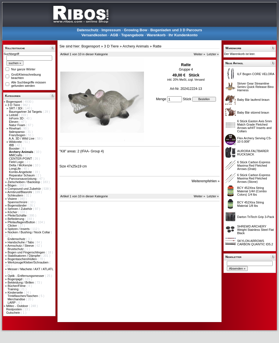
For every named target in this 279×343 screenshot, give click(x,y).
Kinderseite (16, 292)
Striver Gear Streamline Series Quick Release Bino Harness (255, 87)
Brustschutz (16, 249)
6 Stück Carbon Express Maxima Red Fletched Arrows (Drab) (253, 165)
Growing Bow (135, 30)
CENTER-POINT (21, 158)
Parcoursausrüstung (23, 178)
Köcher (13, 212)
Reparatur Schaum (22, 175)
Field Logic (17, 162)
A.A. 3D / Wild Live (22, 138)
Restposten (14, 309)
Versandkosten (94, 35)
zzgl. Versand (196, 79)
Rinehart (15, 128)
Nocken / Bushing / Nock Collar (29, 232)
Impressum (111, 30)
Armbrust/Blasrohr (20, 192)
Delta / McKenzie (21, 165)
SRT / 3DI (16, 108)
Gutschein (13, 312)
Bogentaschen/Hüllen (23, 259)
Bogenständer (18, 205)
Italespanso (17, 131)
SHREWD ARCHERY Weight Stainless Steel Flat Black (255, 230)
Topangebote (132, 35)
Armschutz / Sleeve (21, 245)
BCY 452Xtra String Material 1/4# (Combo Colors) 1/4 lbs (252, 191)
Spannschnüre (18, 202)
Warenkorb (156, 35)
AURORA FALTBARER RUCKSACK (253, 152)
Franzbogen (17, 135)
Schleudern (16, 195)
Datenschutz (87, 30)
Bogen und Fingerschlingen (27, 252)
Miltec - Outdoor (17, 306)
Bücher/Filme (17, 285)
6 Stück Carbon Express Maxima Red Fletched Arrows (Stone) (253, 178)
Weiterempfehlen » (206, 181)
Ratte (157, 46)
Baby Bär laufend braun (253, 99)
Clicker (13, 225)
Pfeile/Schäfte (17, 215)
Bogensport (14, 101)
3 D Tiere (14, 105)
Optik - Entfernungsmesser (26, 275)
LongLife (15, 168)
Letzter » (213, 54)
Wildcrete (16, 141)
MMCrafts (16, 155)
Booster (14, 148)
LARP (12, 302)
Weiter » (199, 54)
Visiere (13, 198)
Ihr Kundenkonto (183, 35)
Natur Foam (17, 125)
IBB (12, 145)
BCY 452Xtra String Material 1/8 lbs (250, 204)
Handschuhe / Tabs (21, 242)
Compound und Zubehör (25, 188)
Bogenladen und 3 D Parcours (176, 30)
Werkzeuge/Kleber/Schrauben (28, 262)
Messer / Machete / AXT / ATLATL (30, 269)
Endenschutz (17, 239)
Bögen (12, 185)
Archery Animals (135, 46)
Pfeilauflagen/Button (22, 222)
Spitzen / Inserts (19, 229)
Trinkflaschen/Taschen (23, 296)
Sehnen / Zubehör (20, 208)
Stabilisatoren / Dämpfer (24, 255)
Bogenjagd (15, 279)
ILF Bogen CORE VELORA (255, 74)
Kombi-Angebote (21, 172)
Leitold (14, 115)
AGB (114, 35)
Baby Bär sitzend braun (253, 112)
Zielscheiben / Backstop (24, 182)
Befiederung (16, 218)
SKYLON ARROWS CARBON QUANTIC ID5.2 (255, 242)
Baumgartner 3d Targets (26, 111)
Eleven (14, 121)
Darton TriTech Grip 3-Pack (255, 217)
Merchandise (17, 299)
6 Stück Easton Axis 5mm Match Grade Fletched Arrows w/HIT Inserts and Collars (254, 126)
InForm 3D (16, 118)
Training (13, 289)
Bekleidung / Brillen (21, 282)
